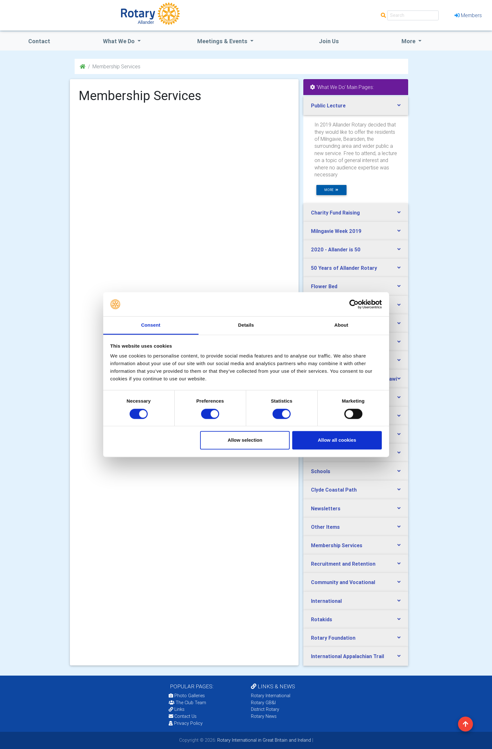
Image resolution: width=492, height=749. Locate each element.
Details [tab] (246, 325)
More (409, 41)
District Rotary (265, 709)
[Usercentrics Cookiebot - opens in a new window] (354, 304)
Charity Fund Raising (335, 212)
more (331, 190)
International (326, 601)
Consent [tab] (150, 325)
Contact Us (183, 716)
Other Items (325, 527)
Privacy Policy (186, 723)
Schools (320, 471)
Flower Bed (324, 286)
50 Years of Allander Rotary (344, 268)
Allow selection (245, 440)
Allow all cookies (337, 440)
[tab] (355, 105)
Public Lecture (328, 105)
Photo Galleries (187, 695)
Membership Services (336, 545)
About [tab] (341, 325)
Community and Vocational (343, 582)
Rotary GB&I (263, 702)
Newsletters (325, 508)
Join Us (329, 41)
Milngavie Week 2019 (336, 231)
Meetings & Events (223, 41)
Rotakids (321, 619)
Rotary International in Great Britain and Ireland (263, 740)
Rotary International (270, 695)
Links (177, 709)
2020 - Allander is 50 (336, 249)
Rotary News (264, 716)
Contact (39, 41)
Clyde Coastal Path (334, 490)
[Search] (413, 15)
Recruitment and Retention (343, 564)
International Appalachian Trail (347, 656)
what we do (119, 41)
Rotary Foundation (333, 638)
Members (468, 15)
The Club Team (187, 702)
